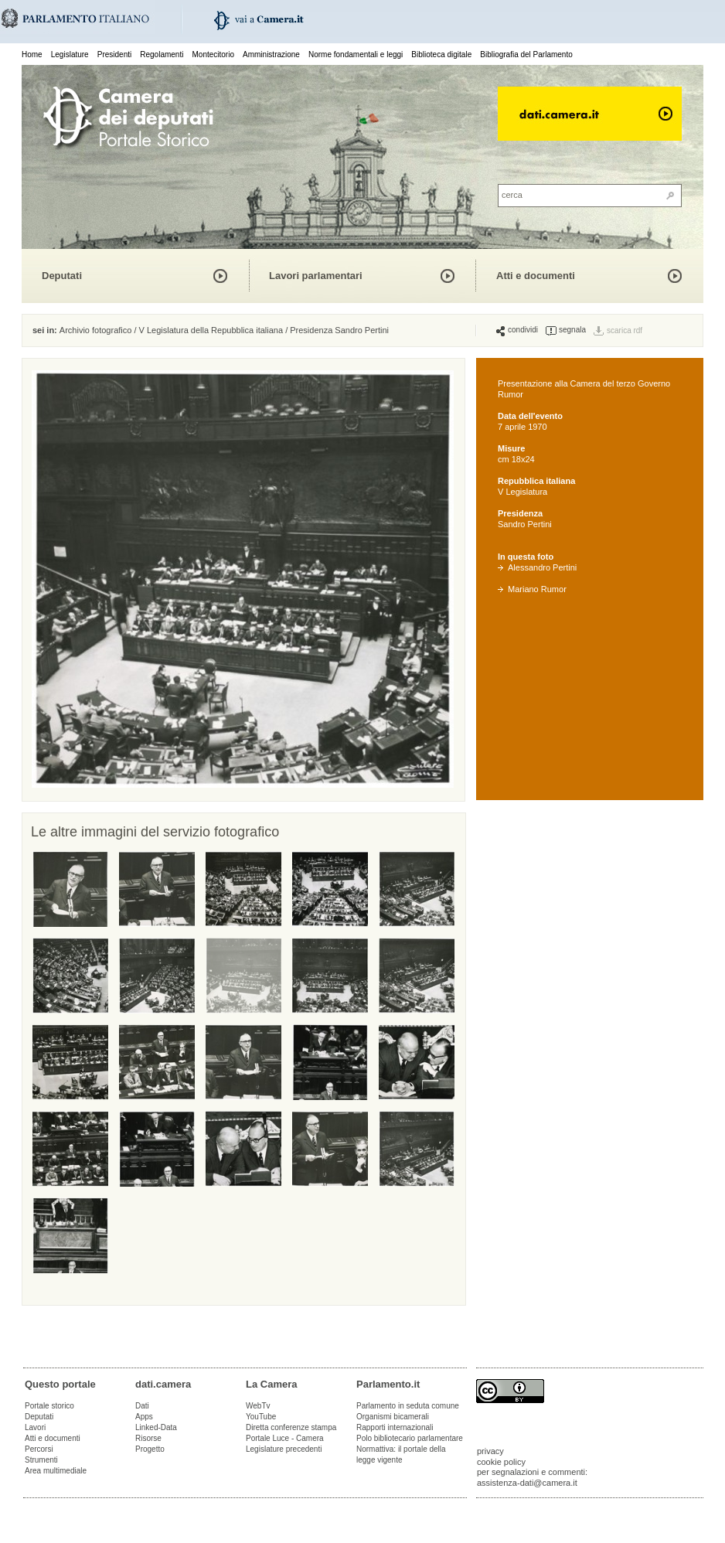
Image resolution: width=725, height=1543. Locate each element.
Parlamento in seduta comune (407, 1406)
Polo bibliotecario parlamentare (409, 1438)
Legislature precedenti (284, 1449)
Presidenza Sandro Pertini (339, 330)
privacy (490, 1451)
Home (32, 54)
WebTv (258, 1406)
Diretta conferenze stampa (291, 1427)
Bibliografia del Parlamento (526, 54)
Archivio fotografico (96, 330)
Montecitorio (212, 54)
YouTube (261, 1416)
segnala (566, 330)
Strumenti (41, 1460)
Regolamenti (161, 54)
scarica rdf (624, 330)
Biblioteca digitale (441, 54)
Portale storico (49, 1406)
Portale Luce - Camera (285, 1438)
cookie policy (501, 1461)
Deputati (62, 275)
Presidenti (114, 54)
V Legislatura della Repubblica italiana (211, 330)
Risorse (148, 1438)
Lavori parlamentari (315, 275)
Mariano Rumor (532, 589)
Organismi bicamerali (392, 1416)
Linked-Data (156, 1427)
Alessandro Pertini (537, 567)
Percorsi (39, 1449)
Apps (144, 1416)
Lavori (35, 1427)
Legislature (70, 54)
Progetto (150, 1449)
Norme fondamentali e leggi (355, 54)
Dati (142, 1406)
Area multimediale (56, 1470)
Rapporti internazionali (395, 1427)
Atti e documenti (535, 275)
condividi (517, 330)
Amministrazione (271, 54)
